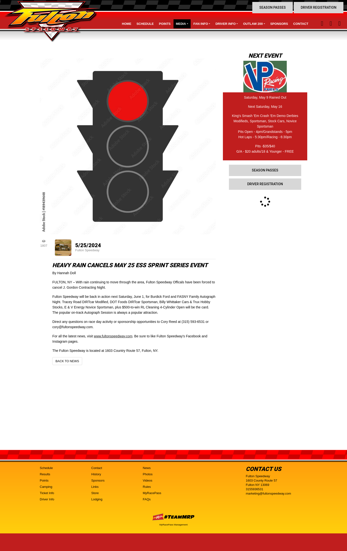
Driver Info (47, 499)
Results (45, 474)
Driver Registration (318, 7)
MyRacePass (152, 493)
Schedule (145, 24)
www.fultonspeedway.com (113, 336)
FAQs (147, 499)
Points (165, 24)
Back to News (67, 361)
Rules (147, 487)
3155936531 (254, 489)
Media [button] (181, 24)
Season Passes (272, 7)
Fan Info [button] (201, 24)
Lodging (96, 499)
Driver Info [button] (225, 24)
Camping (46, 487)
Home (126, 24)
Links (95, 487)
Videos (148, 480)
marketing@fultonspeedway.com (268, 493)
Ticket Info (47, 493)
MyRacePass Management (173, 524)
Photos (148, 474)
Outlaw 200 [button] (253, 24)
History (96, 474)
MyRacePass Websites (173, 517)
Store (95, 493)
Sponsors (279, 24)
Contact (300, 24)
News (147, 468)
